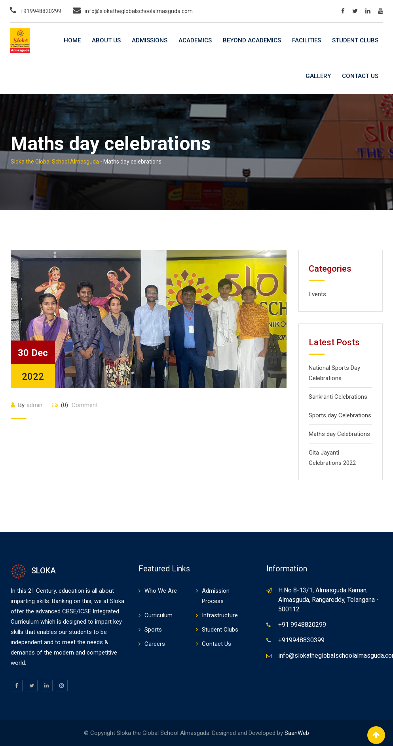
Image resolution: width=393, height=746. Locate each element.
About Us (106, 40)
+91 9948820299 (302, 624)
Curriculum (158, 615)
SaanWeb (297, 732)
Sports (153, 629)
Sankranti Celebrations (338, 396)
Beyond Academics (252, 40)
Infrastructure (220, 615)
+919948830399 (301, 640)
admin (34, 405)
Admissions (149, 40)
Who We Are (160, 590)
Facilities (306, 40)
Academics (195, 40)
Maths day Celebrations (339, 434)
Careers (154, 643)
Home (72, 40)
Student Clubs (355, 40)
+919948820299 (40, 11)
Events (317, 294)
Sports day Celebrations (340, 415)
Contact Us (360, 76)
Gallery (318, 76)
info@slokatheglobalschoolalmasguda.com (139, 11)
